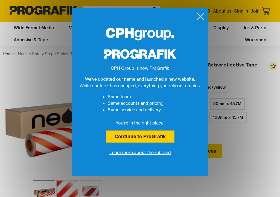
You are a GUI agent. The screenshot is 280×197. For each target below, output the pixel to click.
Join (255, 11)
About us (222, 11)
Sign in (241, 11)
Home (10, 54)
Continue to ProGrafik (140, 136)
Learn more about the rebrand (140, 152)
